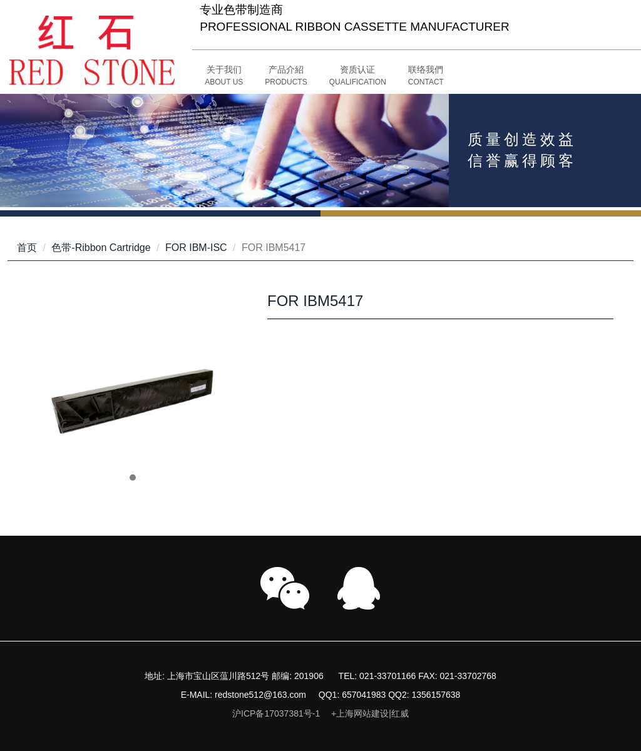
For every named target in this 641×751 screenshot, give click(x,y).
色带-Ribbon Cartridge (100, 247)
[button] (285, 76)
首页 (27, 247)
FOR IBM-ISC (196, 247)
